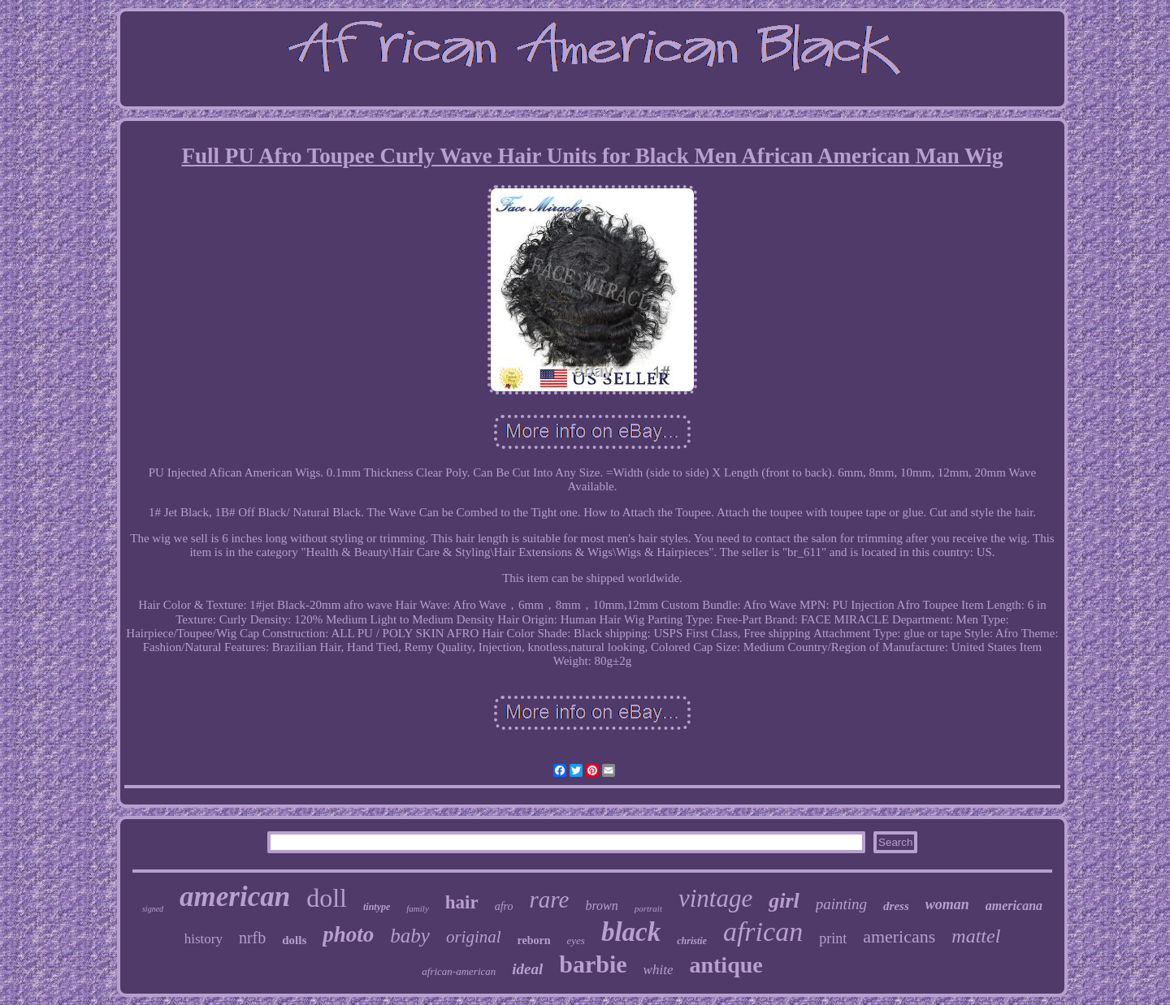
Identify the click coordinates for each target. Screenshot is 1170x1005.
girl (784, 900)
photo (348, 934)
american (235, 896)
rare (550, 899)
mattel (975, 936)
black (631, 932)
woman (947, 904)
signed (152, 908)
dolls (294, 940)
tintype (376, 906)
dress (896, 905)
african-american (459, 971)
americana (1014, 905)
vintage (715, 898)
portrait (648, 908)
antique (725, 964)
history (203, 939)
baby (410, 936)
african (763, 932)
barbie (592, 964)
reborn (534, 940)
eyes (576, 940)
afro (504, 906)
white (659, 969)
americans (899, 936)
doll (326, 897)
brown (601, 905)
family (417, 908)
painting (841, 903)
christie (692, 941)
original (473, 937)
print (833, 938)
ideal (527, 968)
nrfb (252, 938)
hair (462, 902)
